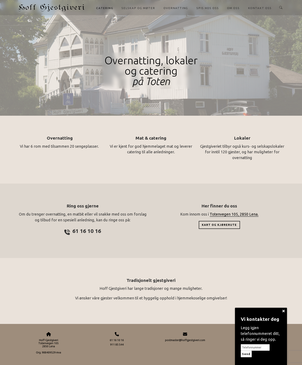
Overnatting (176, 8)
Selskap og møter (138, 8)
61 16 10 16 (117, 340)
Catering (104, 8)
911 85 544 (117, 344)
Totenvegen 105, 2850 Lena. (234, 214)
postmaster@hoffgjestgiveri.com (185, 340)
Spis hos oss (207, 8)
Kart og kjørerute (219, 224)
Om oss (233, 8)
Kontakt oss (260, 8)
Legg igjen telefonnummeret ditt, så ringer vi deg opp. (260, 333)
